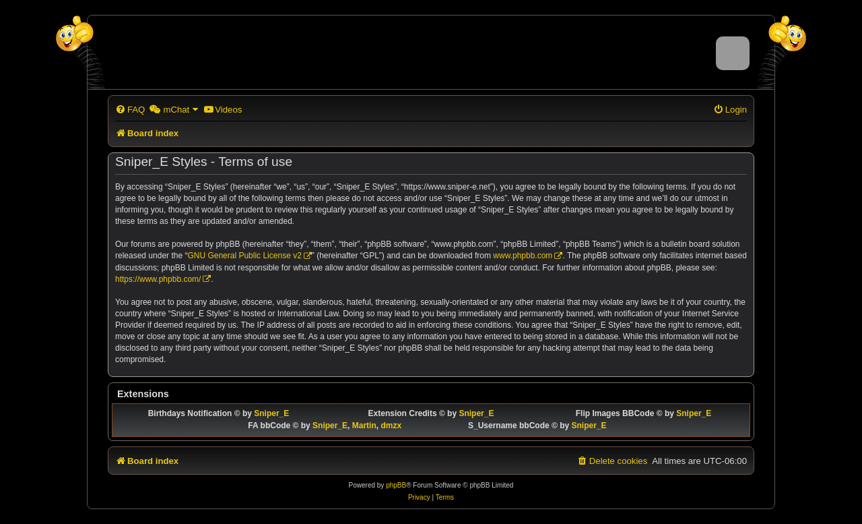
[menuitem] (130, 110)
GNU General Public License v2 (244, 255)
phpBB (396, 485)
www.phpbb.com (522, 255)
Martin (364, 425)
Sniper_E (271, 413)
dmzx (390, 425)
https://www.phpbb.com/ (158, 279)
